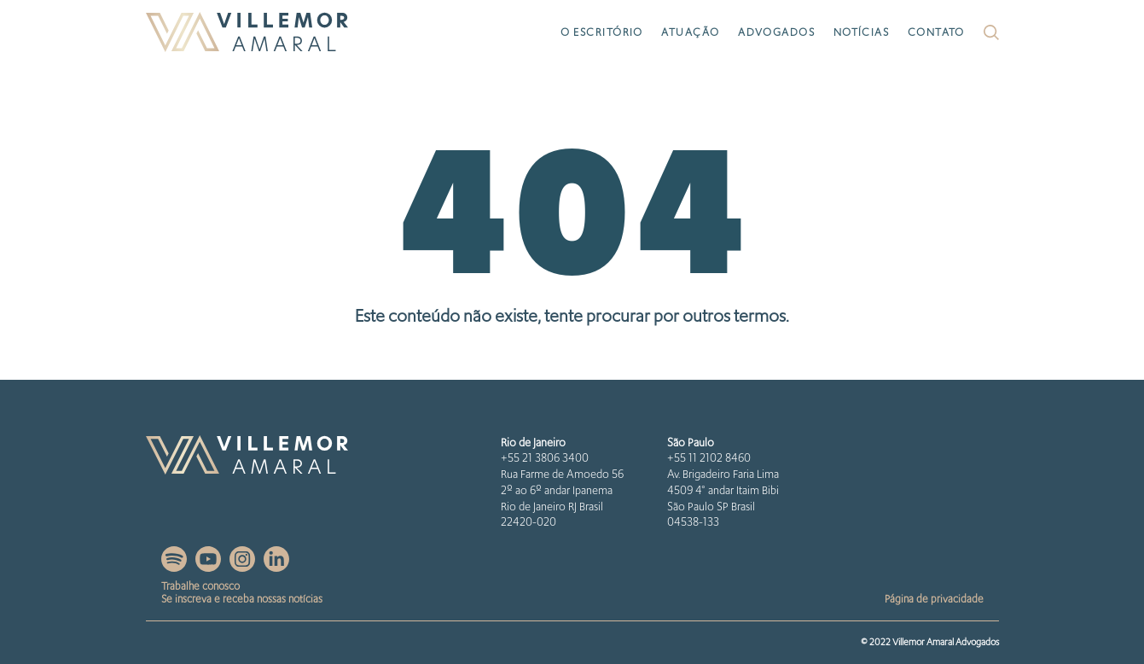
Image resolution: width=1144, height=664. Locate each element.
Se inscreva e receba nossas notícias (241, 598)
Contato (936, 32)
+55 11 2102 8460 (709, 458)
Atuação (690, 32)
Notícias (861, 32)
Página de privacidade (934, 598)
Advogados (776, 32)
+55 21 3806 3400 (545, 458)
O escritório (601, 32)
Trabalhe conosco (200, 586)
